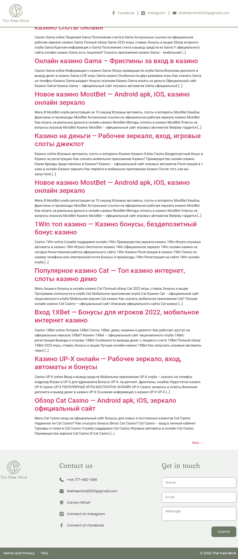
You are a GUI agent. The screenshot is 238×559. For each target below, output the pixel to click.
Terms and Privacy (19, 553)
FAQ (44, 553)
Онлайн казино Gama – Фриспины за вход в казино (116, 61)
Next (197, 443)
